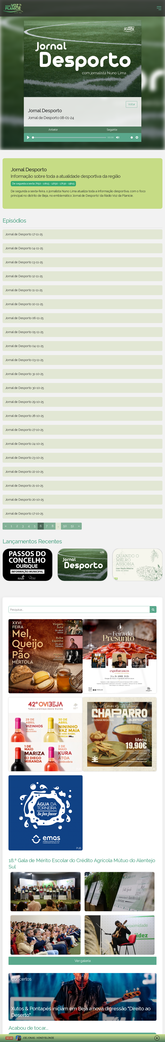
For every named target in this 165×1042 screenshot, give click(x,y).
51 (72, 526)
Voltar (131, 104)
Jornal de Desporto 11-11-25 (23, 290)
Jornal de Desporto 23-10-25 (24, 457)
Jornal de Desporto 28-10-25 (24, 416)
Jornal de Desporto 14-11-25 (24, 248)
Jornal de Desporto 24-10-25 (24, 443)
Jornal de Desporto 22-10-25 (24, 471)
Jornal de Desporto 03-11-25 (24, 360)
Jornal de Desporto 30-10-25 (24, 388)
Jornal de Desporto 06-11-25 (24, 318)
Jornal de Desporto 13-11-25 (24, 262)
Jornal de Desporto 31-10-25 (24, 374)
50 (65, 526)
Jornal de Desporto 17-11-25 (24, 234)
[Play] (28, 137)
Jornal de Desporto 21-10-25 (24, 485)
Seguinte (112, 129)
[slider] (69, 137)
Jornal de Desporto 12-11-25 (24, 276)
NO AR (9, 1038)
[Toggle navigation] (159, 8)
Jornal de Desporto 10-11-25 (24, 304)
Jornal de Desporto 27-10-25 (24, 430)
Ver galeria (83, 966)
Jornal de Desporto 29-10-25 (24, 402)
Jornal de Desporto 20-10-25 (24, 499)
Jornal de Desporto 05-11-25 (24, 332)
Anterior (53, 129)
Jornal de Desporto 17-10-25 (24, 513)
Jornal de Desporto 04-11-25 (24, 346)
